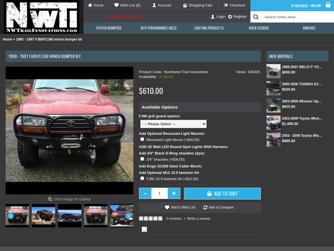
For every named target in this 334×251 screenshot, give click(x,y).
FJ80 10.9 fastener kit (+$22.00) (172, 179)
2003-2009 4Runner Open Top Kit (302, 101)
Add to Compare (221, 207)
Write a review (198, 218)
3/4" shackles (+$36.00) (165, 159)
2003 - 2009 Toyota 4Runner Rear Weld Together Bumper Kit (302, 136)
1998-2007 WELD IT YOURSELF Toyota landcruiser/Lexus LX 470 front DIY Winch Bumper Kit (302, 67)
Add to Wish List (183, 207)
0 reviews (174, 218)
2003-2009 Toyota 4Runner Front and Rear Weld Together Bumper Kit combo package (302, 118)
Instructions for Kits (123, 16)
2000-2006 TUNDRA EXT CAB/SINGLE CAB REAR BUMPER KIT (302, 84)
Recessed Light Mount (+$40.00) (172, 140)
